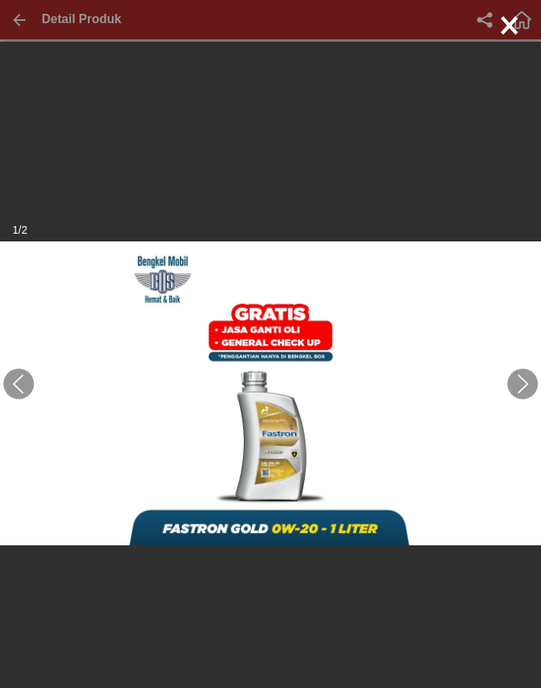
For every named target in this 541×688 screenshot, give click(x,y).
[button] (18, 384)
